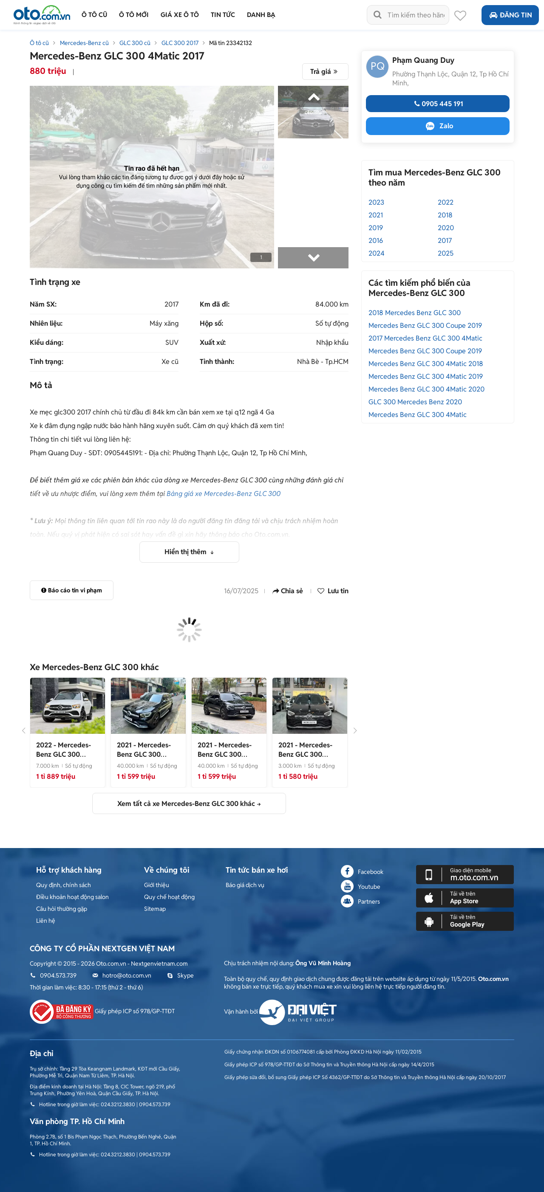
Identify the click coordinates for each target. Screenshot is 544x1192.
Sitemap (155, 909)
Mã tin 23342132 (230, 43)
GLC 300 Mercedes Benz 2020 (415, 401)
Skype (180, 975)
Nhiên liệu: (46, 323)
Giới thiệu (156, 885)
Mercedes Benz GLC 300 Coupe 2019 (425, 325)
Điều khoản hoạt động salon (72, 897)
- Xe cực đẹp (229, 754)
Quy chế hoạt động (169, 897)
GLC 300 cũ (134, 43)
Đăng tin (510, 15)
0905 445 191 (437, 103)
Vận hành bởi (280, 1011)
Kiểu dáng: (46, 342)
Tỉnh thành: (217, 362)
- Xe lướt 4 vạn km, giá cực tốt (146, 759)
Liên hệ (45, 920)
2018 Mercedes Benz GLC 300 (414, 312)
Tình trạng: (46, 362)
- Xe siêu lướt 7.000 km (65, 759)
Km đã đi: (215, 304)
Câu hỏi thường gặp (61, 909)
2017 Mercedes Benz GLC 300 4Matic (425, 338)
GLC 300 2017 (180, 43)
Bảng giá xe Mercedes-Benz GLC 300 (223, 493)
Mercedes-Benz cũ (84, 43)
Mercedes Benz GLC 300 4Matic (417, 414)
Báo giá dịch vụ (245, 885)
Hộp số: (211, 323)
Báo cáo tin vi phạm (71, 590)
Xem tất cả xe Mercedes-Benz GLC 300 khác (186, 803)
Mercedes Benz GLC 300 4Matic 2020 (426, 389)
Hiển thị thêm (186, 551)
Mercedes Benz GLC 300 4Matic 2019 (425, 376)
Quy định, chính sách (63, 885)
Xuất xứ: (213, 342)
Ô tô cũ (39, 43)
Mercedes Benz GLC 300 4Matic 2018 (425, 363)
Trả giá (325, 71)
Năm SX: (43, 304)
